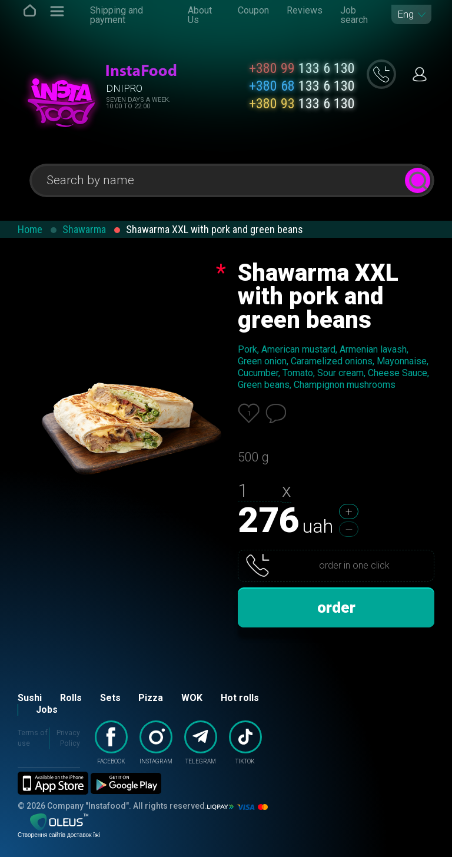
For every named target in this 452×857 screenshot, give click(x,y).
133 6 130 (302, 68)
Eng (405, 14)
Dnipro (124, 88)
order (336, 607)
